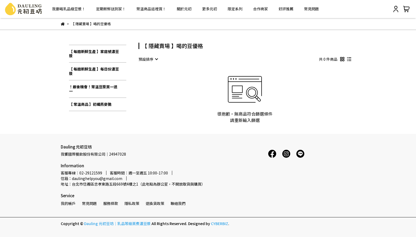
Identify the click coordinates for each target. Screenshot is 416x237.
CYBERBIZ (219, 223)
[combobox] (148, 59)
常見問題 (311, 8)
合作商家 (260, 8)
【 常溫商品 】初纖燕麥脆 (90, 104)
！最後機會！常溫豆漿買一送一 (93, 89)
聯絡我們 (178, 203)
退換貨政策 (155, 203)
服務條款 (110, 203)
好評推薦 (286, 8)
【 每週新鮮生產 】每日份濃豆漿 (94, 71)
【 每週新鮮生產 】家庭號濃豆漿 (94, 54)
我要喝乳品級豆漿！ (68, 8)
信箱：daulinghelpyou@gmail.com (91, 178)
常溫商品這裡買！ (151, 8)
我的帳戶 (68, 203)
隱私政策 (131, 203)
